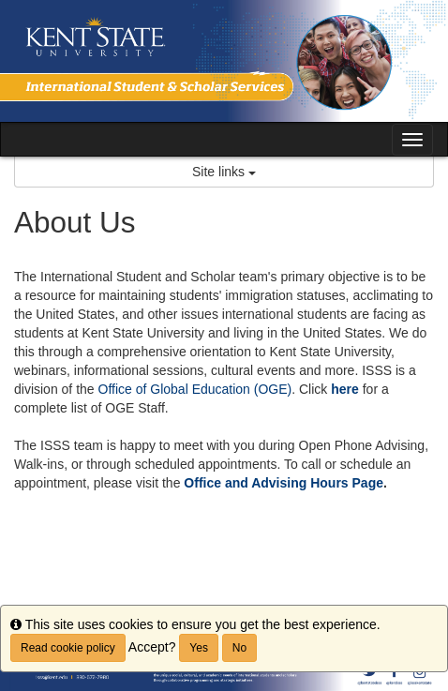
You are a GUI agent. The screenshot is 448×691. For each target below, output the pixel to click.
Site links (224, 171)
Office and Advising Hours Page (283, 482)
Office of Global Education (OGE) (195, 389)
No (239, 647)
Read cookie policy (68, 647)
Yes (198, 647)
